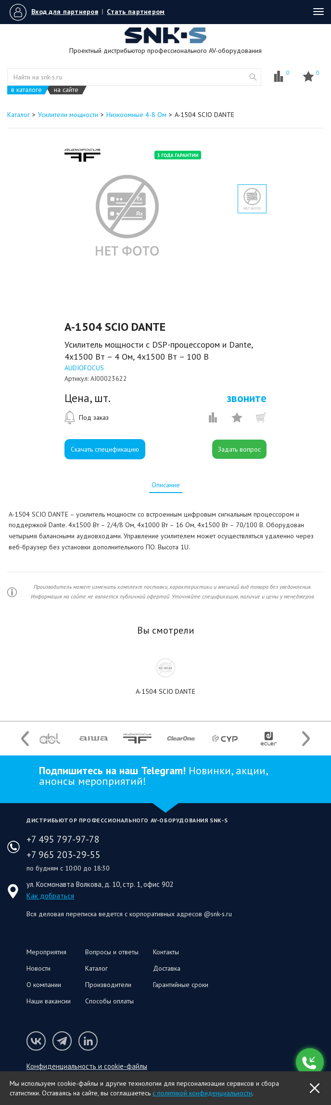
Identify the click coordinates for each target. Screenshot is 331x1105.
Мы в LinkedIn (88, 1041)
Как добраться (50, 895)
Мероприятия (46, 952)
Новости (38, 968)
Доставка (166, 968)
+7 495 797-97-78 (63, 839)
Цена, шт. (87, 398)
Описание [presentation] (166, 485)
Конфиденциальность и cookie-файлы (86, 1066)
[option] (127, 215)
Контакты (166, 952)
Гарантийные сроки (180, 984)
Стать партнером (136, 11)
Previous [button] (25, 738)
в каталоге (26, 90)
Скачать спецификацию (105, 449)
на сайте (66, 90)
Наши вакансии (48, 1001)
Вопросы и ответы (112, 952)
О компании (43, 984)
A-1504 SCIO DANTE (165, 691)
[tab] (165, 485)
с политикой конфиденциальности (202, 1093)
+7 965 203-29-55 (63, 854)
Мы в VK (36, 1041)
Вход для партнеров (64, 11)
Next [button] (306, 738)
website (253, 77)
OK (314, 1088)
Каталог (96, 968)
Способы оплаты (109, 1001)
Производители (108, 984)
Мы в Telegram (62, 1041)
